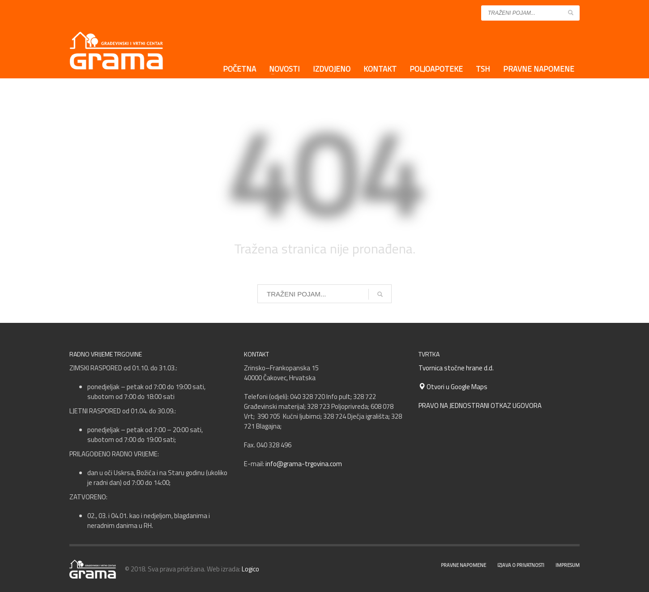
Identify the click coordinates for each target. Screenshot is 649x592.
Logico (250, 569)
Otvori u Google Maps (452, 387)
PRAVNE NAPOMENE (463, 565)
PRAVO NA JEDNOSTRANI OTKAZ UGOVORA (480, 405)
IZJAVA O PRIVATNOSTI (520, 565)
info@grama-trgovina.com (303, 464)
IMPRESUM (567, 565)
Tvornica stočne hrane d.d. (456, 368)
